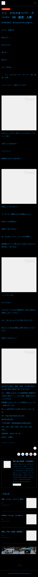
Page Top (19, 566)
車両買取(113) (5, 442)
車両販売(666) (12, 442)
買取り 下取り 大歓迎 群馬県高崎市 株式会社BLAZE (19, 532)
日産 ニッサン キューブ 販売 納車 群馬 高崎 (19, 499)
